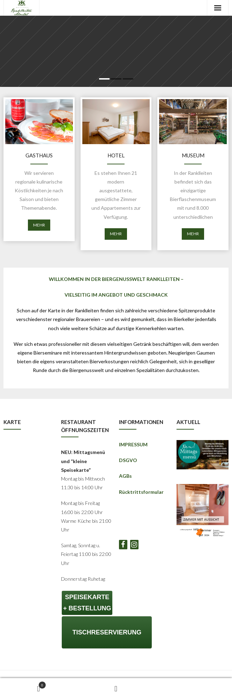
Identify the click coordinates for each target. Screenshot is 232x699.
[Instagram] (134, 544)
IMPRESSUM (133, 444)
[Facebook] (123, 544)
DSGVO (128, 460)
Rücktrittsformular (141, 492)
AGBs (125, 476)
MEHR (39, 225)
